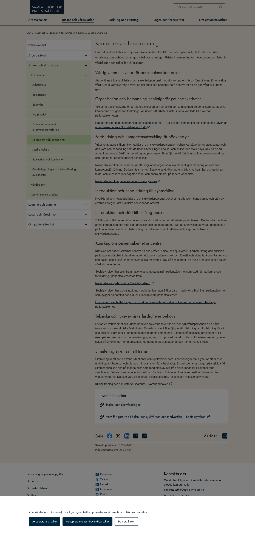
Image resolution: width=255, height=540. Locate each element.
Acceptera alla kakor (44, 521)
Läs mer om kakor (136, 512)
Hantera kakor (126, 521)
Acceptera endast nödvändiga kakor (87, 521)
